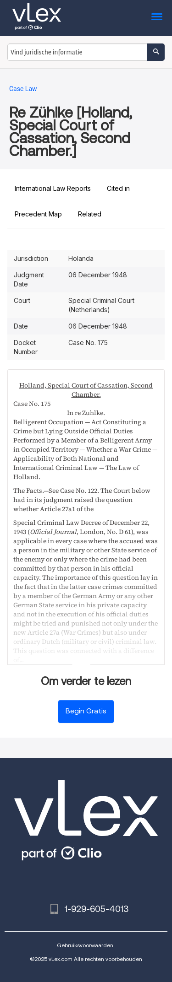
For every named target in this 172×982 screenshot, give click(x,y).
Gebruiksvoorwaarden (85, 945)
